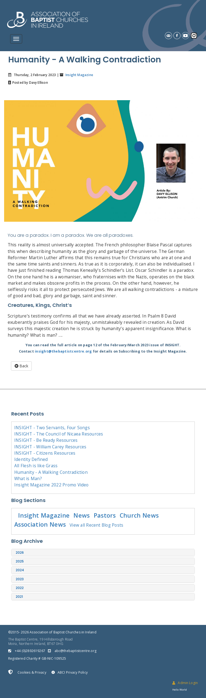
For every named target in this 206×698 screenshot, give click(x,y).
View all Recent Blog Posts (96, 525)
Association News (40, 524)
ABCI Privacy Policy (70, 672)
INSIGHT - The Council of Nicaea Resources (58, 434)
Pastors (105, 515)
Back (21, 365)
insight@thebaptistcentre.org (63, 351)
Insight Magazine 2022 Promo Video (51, 485)
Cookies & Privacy (27, 672)
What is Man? (28, 478)
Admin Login (185, 682)
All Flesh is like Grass (36, 466)
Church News (139, 515)
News (81, 515)
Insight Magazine (79, 75)
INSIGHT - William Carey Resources (50, 447)
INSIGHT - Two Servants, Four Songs (52, 428)
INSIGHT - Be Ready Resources (46, 440)
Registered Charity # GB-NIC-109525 (37, 658)
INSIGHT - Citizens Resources (45, 453)
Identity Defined (31, 459)
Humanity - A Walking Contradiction (51, 472)
